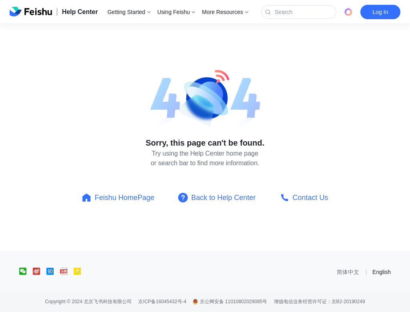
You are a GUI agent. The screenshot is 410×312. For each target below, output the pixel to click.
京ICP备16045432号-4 (162, 301)
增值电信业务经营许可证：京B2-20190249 (319, 301)
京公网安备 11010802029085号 (230, 301)
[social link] (26, 271)
